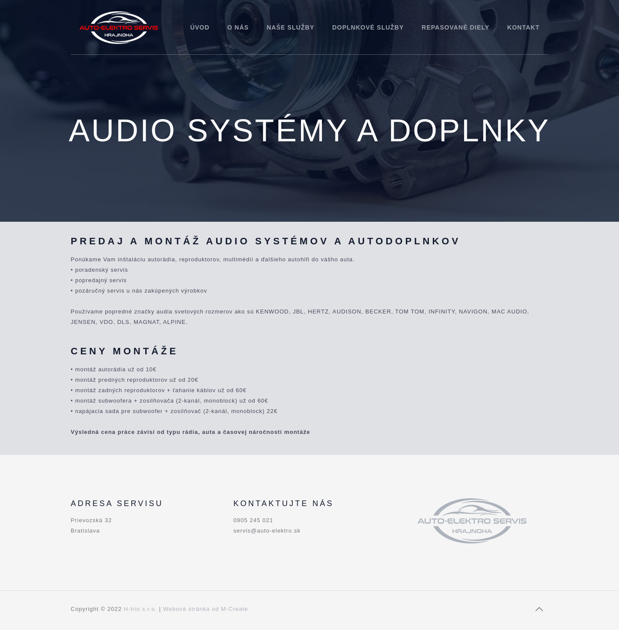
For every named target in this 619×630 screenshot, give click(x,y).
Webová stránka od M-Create (205, 609)
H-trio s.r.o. (140, 609)
